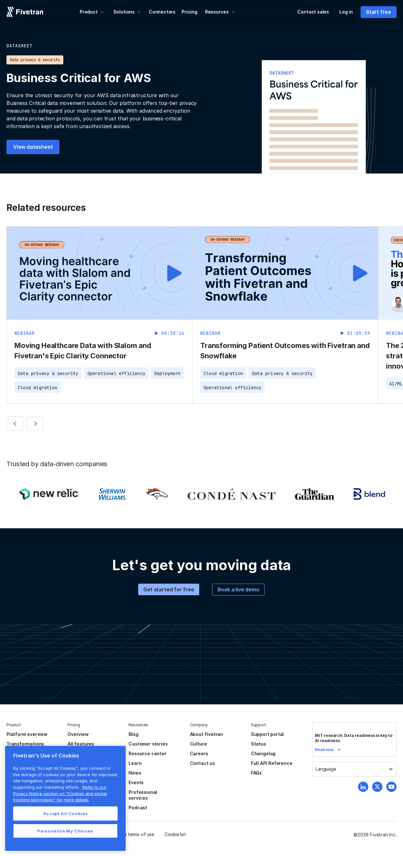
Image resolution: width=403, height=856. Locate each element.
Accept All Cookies (65, 813)
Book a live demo (238, 589)
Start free (378, 12)
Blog (133, 734)
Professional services (143, 795)
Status (258, 744)
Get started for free (168, 589)
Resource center (147, 753)
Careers (199, 753)
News (135, 773)
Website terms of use (132, 834)
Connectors (162, 11)
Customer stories (148, 744)
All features (80, 744)
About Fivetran (206, 734)
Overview (77, 734)
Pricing (189, 11)
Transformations (25, 744)
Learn (135, 763)
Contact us (202, 763)
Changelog (263, 753)
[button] (92, 12)
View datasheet (33, 147)
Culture (198, 744)
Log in (346, 11)
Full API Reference (271, 763)
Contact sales (313, 11)
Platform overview (27, 734)
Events (136, 782)
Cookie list (175, 834)
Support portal (267, 734)
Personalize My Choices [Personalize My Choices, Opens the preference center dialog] (65, 830)
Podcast (138, 807)
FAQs (256, 773)
